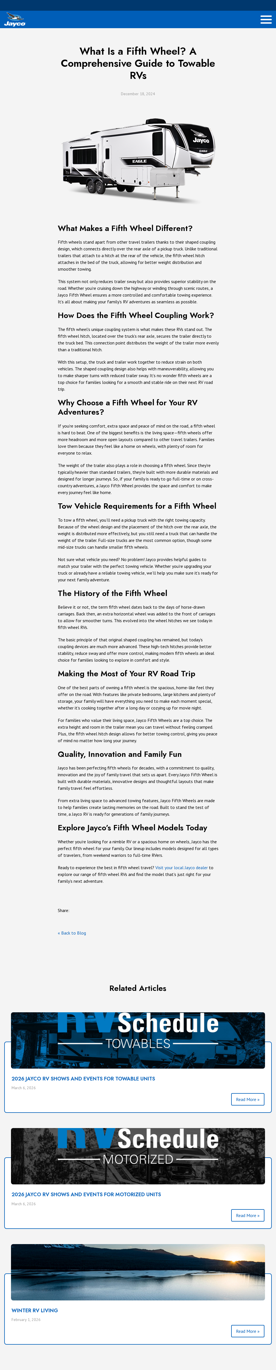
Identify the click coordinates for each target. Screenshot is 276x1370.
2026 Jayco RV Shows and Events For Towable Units (83, 1078)
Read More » (248, 1099)
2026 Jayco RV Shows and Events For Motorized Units (86, 1194)
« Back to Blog (72, 933)
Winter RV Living (35, 1310)
